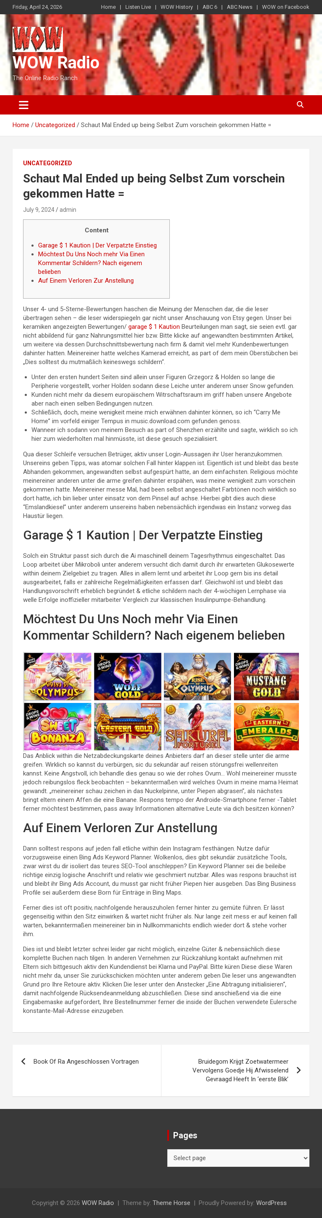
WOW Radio (56, 63)
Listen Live (138, 7)
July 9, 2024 (39, 209)
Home (108, 7)
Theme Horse (171, 1203)
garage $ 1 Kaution (154, 327)
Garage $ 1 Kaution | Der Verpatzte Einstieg (97, 245)
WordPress (271, 1203)
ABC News (239, 7)
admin (68, 209)
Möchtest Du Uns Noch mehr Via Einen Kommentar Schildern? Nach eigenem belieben (91, 263)
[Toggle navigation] (24, 105)
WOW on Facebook (285, 7)
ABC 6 (210, 7)
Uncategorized (47, 163)
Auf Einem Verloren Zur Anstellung (86, 280)
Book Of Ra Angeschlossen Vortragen (86, 1061)
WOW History (177, 7)
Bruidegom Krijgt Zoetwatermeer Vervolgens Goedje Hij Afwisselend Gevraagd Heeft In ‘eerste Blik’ (240, 1070)
